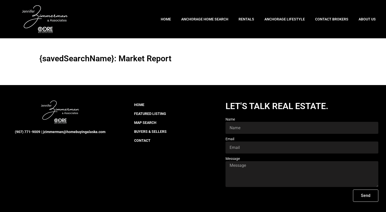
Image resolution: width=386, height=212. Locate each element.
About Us (367, 19)
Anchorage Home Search (204, 19)
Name (230, 119)
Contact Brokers (331, 19)
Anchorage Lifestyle (284, 19)
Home (166, 19)
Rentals (246, 19)
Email (230, 139)
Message (233, 159)
